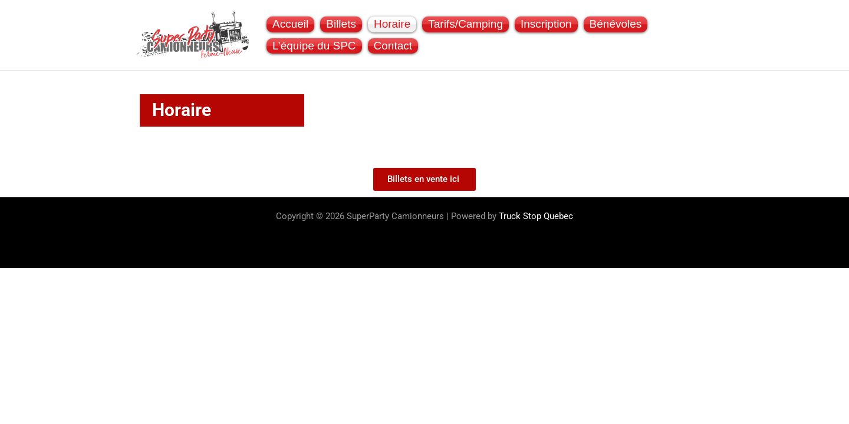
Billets (341, 24)
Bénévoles (616, 24)
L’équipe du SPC (314, 45)
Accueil (290, 24)
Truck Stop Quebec (536, 216)
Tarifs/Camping (465, 24)
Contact (393, 45)
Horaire (392, 24)
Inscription (546, 24)
